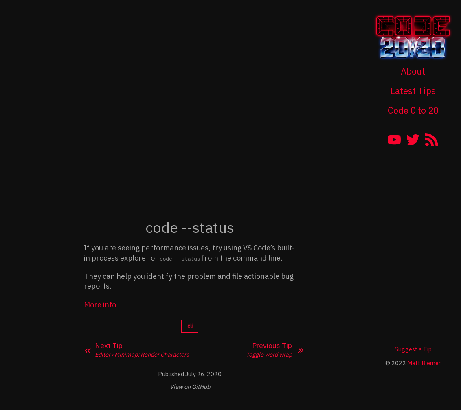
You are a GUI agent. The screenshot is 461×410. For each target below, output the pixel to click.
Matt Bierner (424, 363)
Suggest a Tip (413, 349)
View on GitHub (190, 386)
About (413, 71)
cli (190, 325)
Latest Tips (413, 90)
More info (100, 304)
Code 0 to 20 (413, 110)
